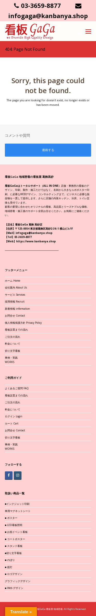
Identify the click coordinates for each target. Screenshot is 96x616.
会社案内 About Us (16, 287)
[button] (88, 31)
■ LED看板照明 (13, 525)
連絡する (48, 150)
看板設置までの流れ (16, 329)
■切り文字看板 (13, 553)
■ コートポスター (15, 539)
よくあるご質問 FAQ (17, 388)
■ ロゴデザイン (14, 574)
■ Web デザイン (14, 588)
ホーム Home (12, 280)
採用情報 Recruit (15, 301)
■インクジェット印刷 (17, 504)
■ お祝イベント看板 (16, 532)
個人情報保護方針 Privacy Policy (23, 322)
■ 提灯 (8, 567)
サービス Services (15, 294)
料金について (12, 343)
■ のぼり (10, 560)
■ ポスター (11, 518)
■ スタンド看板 (14, 546)
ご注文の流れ (12, 336)
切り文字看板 (12, 351)
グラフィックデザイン (17, 581)
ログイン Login (13, 416)
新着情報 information (17, 308)
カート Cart (11, 423)
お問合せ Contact (15, 315)
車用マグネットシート (17, 511)
